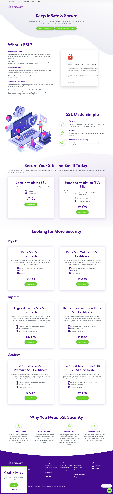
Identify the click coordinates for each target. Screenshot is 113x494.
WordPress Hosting (50, 470)
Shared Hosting (49, 465)
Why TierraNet (81, 7)
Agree (13, 485)
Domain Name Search (66, 465)
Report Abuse (78, 470)
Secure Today (31, 204)
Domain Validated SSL (45, 28)
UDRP (65, 486)
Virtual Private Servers (51, 467)
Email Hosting (48, 472)
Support (92, 7)
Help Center (77, 465)
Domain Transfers (64, 467)
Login (101, 7)
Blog (75, 477)
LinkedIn (97, 468)
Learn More (13, 489)
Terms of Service (46, 486)
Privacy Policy (57, 486)
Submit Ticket (78, 467)
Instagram (98, 466)
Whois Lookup (63, 470)
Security (70, 7)
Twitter (97, 463)
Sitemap (37, 486)
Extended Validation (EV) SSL (65, 28)
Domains (60, 7)
